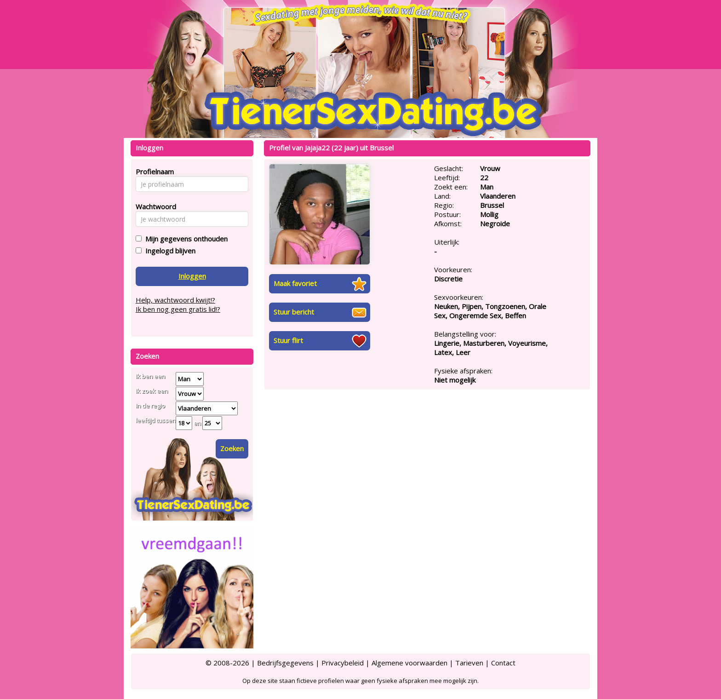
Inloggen (192, 276)
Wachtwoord (153, 206)
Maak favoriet (295, 283)
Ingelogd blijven (168, 250)
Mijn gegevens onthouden (185, 238)
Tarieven (469, 662)
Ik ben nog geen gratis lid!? (178, 309)
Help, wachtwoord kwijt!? (175, 299)
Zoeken (232, 448)
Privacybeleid (342, 662)
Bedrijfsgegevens (285, 662)
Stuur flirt (288, 340)
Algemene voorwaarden (409, 662)
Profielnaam (153, 171)
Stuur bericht (294, 311)
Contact (503, 662)
